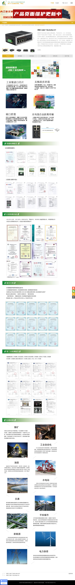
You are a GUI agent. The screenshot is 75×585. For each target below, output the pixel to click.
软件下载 (67, 56)
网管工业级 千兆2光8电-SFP (12, 575)
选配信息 (43, 56)
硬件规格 (20, 56)
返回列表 (71, 573)
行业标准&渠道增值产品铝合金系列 (15, 25)
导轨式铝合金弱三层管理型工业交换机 (28, 25)
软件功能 (32, 56)
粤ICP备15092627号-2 (50, 582)
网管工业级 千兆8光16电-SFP (13, 573)
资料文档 (55, 56)
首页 (3, 25)
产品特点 (8, 56)
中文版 (52, 2)
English (57, 2)
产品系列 (6, 25)
